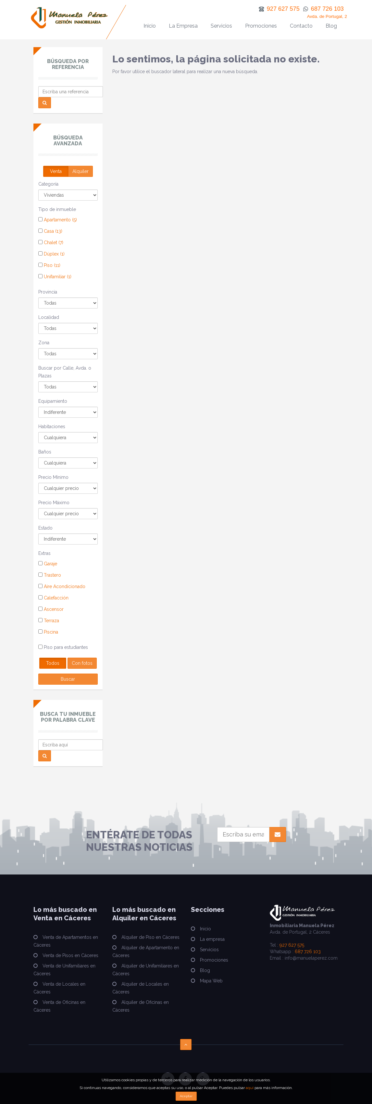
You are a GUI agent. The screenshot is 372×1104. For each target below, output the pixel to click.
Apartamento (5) (57, 219)
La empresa (212, 939)
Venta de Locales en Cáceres (59, 987)
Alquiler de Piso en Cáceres (150, 937)
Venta (55, 171)
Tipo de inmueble (57, 209)
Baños (44, 451)
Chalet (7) (50, 242)
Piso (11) (49, 265)
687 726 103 (308, 951)
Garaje (47, 563)
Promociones (261, 26)
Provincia (47, 292)
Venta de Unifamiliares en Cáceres (64, 969)
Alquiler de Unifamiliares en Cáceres (145, 969)
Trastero (49, 575)
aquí (250, 1087)
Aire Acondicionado (61, 586)
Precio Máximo (53, 502)
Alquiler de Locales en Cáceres (140, 987)
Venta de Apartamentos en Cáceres (65, 941)
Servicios (221, 26)
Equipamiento (52, 401)
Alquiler (80, 171)
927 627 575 (291, 945)
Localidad (48, 317)
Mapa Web (211, 980)
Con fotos (82, 663)
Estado (45, 528)
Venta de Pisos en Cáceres (70, 955)
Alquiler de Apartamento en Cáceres (145, 951)
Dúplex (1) (51, 253)
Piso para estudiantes (63, 647)
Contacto (301, 26)
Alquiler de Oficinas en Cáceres (140, 1006)
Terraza (48, 620)
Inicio (149, 26)
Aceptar (186, 1096)
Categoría (48, 184)
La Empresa (183, 26)
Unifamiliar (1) (54, 276)
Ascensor (51, 609)
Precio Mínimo (53, 477)
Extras (44, 553)
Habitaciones (51, 426)
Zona (43, 342)
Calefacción (53, 597)
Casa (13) (50, 231)
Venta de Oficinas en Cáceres (59, 1006)
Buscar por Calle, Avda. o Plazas (64, 371)
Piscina (48, 632)
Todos (52, 663)
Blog (331, 26)
